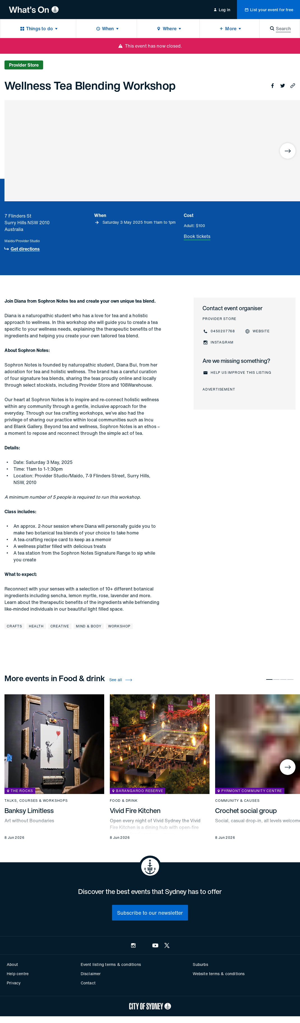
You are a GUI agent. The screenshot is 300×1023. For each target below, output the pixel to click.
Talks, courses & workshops (36, 800)
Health (36, 626)
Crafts (14, 626)
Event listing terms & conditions (111, 964)
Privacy (14, 983)
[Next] (288, 151)
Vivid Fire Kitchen (135, 810)
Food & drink (124, 800)
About (12, 964)
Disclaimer (91, 974)
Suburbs (200, 964)
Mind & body (88, 626)
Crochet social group (246, 810)
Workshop (119, 626)
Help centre (18, 974)
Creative (59, 626)
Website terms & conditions (219, 974)
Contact (88, 983)
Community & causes (237, 800)
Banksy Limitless (29, 810)
